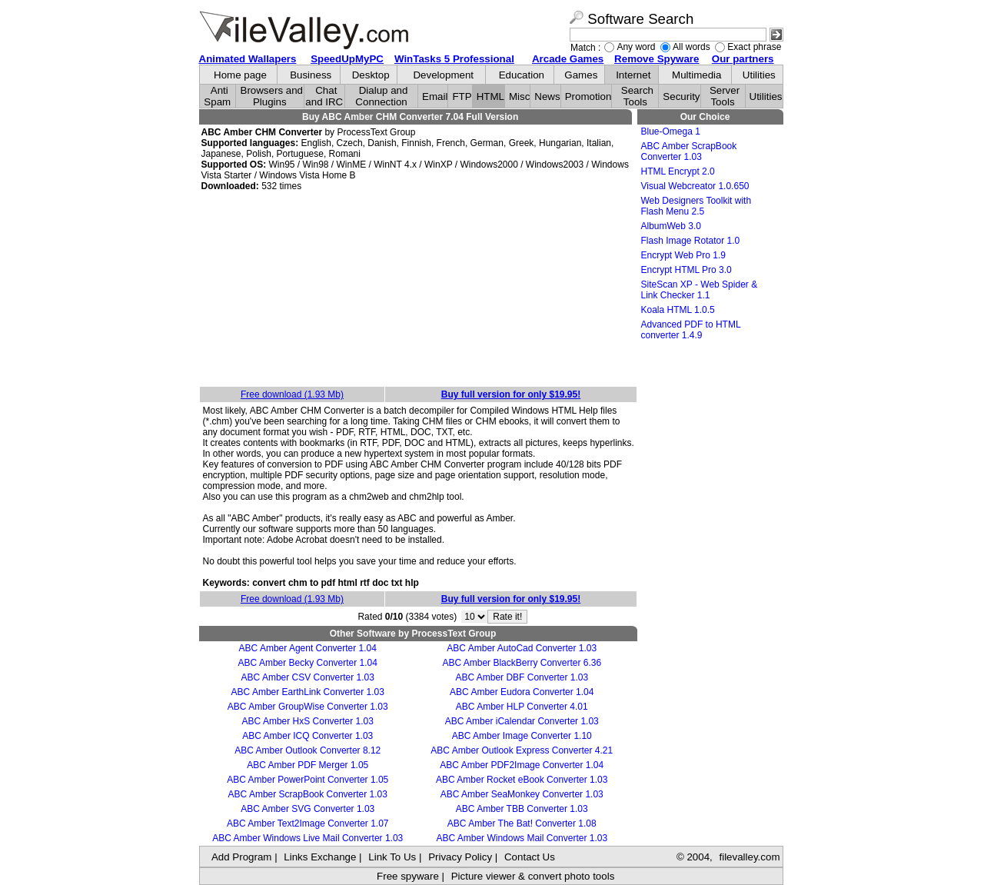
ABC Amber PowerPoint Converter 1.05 (307, 779)
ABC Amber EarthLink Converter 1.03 (307, 692)
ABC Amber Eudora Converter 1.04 (521, 692)
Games (580, 75)
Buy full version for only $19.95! (510, 394)
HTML (490, 96)
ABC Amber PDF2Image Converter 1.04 (521, 765)
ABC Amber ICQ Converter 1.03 (307, 735)
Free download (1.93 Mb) (292, 394)
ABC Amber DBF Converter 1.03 (521, 677)
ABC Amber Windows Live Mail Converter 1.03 (307, 838)
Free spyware (408, 876)
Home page (240, 75)
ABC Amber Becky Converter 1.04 (307, 662)
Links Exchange (320, 857)
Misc (519, 96)
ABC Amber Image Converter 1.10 (522, 735)
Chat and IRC (324, 96)
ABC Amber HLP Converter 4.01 (522, 706)
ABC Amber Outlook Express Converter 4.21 (521, 750)
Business (310, 75)
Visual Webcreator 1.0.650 (695, 186)
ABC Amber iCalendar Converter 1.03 (522, 721)
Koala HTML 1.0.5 (678, 309)
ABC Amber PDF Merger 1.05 (307, 765)
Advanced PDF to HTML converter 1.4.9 (691, 330)
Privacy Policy (460, 857)
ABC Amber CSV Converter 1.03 (307, 677)
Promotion (588, 96)
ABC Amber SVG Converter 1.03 (307, 808)
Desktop (371, 75)
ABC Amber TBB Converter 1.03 (522, 808)
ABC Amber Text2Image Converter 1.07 (308, 823)
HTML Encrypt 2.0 (678, 171)
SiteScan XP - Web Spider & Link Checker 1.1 (699, 290)
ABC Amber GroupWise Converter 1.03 (308, 706)
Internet (633, 75)
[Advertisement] (418, 290)
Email (434, 96)
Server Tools (725, 96)
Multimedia (696, 75)
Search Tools (637, 96)
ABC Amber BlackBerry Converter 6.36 (521, 662)
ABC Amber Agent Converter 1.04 (308, 648)
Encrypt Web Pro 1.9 (683, 255)
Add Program (241, 857)
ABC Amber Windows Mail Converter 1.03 (521, 838)
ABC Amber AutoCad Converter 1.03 (522, 648)
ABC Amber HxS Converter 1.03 (308, 721)
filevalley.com (749, 857)
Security (681, 96)
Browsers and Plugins (272, 96)
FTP (461, 96)
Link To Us (392, 857)
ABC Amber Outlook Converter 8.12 (307, 750)
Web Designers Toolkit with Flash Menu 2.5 (696, 206)
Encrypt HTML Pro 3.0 (686, 270)
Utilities (759, 75)
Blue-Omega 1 (670, 131)
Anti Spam (217, 96)
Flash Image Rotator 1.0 (690, 240)
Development (443, 75)
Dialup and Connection (381, 96)
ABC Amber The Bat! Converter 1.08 (522, 823)
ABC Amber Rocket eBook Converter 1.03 (521, 779)
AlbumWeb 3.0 (671, 226)
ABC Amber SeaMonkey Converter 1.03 (521, 794)
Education (521, 75)
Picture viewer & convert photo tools (533, 876)
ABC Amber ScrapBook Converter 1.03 (307, 794)
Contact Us (529, 857)
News (547, 96)
